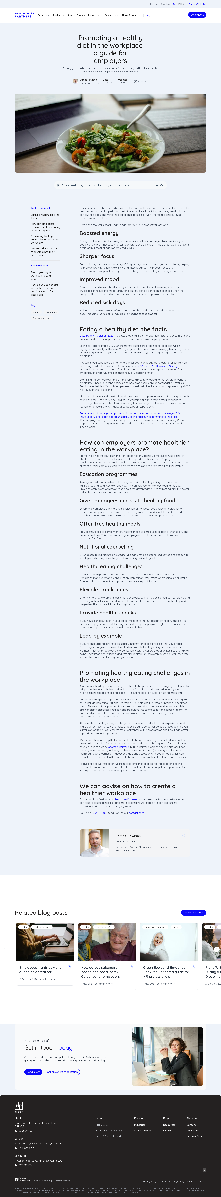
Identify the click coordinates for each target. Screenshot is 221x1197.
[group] (110, 185)
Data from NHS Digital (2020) (97, 335)
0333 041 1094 (100, 813)
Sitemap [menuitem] (202, 1181)
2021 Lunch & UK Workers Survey (157, 366)
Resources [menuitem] (169, 1124)
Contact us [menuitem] (193, 1130)
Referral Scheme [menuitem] (196, 1136)
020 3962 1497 (26, 1148)
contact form (136, 813)
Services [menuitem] (101, 1118)
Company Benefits (41, 318)
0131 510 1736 (25, 1165)
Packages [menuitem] (139, 1118)
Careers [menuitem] (191, 1124)
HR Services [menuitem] (102, 1125)
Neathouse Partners (125, 799)
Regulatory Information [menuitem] (184, 1181)
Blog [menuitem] (166, 1118)
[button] (58, 185)
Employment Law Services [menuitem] (109, 1130)
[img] (157, 185)
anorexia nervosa (118, 746)
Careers (154, 4)
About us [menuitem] (192, 1118)
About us (165, 4)
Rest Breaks (51, 312)
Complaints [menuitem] (165, 1181)
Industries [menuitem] (139, 1124)
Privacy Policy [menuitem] (149, 1181)
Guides (36, 312)
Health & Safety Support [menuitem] (108, 1136)
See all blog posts (193, 912)
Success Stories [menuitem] (143, 1130)
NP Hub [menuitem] (167, 1130)
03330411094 (199, 4)
